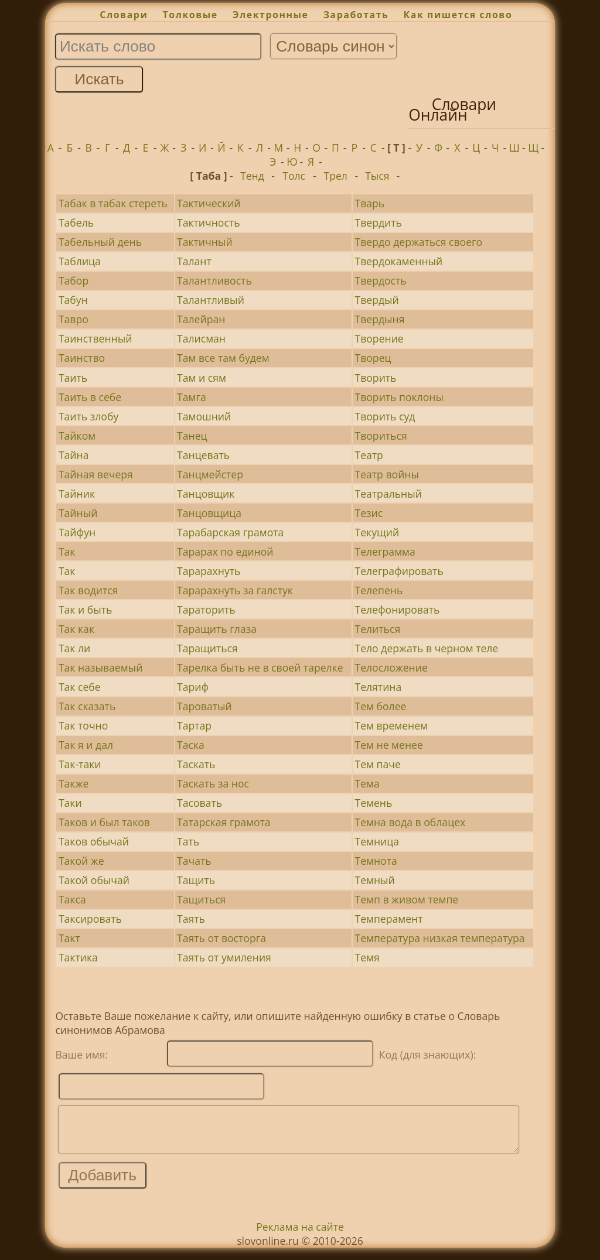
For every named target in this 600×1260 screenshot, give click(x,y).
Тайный (78, 513)
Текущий (376, 532)
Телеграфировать (398, 571)
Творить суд (384, 416)
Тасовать (199, 803)
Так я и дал (86, 745)
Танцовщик (205, 494)
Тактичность (208, 222)
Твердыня (379, 319)
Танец (192, 436)
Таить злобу (88, 416)
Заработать (356, 14)
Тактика (78, 957)
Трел (335, 176)
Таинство (82, 358)
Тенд (252, 176)
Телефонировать (396, 609)
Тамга (191, 397)
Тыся (377, 176)
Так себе (80, 687)
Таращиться (207, 648)
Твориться (380, 436)
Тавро (73, 319)
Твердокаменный (398, 261)
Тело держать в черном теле (426, 648)
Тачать (194, 861)
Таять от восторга (221, 938)
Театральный (387, 494)
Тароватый (204, 706)
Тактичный (205, 242)
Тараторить (206, 609)
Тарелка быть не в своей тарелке (260, 667)
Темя (366, 957)
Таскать (196, 764)
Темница (376, 841)
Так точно (83, 725)
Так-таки (80, 764)
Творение (378, 338)
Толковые (190, 14)
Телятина (377, 687)
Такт (69, 938)
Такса (72, 899)
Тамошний (204, 416)
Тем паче (377, 764)
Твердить (377, 222)
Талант (194, 261)
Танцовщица (209, 513)
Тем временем (391, 725)
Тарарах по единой (225, 552)
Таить (73, 378)
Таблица (80, 261)
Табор (73, 280)
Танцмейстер (210, 474)
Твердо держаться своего (418, 242)
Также (73, 783)
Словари (124, 14)
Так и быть (85, 609)
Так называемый (100, 667)
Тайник (77, 494)
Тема (366, 783)
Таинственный (95, 338)
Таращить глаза (217, 629)
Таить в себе (90, 397)
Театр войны (386, 474)
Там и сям (201, 378)
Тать (188, 841)
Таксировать (90, 919)
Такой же (81, 861)
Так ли (74, 648)
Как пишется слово (458, 14)
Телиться (377, 629)
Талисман (201, 338)
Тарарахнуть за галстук (235, 590)
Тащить (196, 880)
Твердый (376, 300)
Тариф (193, 687)
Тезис (368, 513)
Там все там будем (223, 358)
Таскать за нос (213, 783)
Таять (191, 919)
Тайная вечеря (96, 474)
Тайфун (77, 532)
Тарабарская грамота (230, 532)
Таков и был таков (104, 822)
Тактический (208, 203)
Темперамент (388, 919)
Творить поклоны (398, 397)
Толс (293, 176)
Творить (375, 378)
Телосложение (390, 667)
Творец (372, 358)
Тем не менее (388, 745)
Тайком (77, 436)
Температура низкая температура (439, 938)
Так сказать (87, 706)
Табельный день (100, 242)
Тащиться (201, 899)
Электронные (271, 14)
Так (67, 552)
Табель (76, 222)
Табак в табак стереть (113, 203)
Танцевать (203, 455)
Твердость (380, 280)
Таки (70, 803)
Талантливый (210, 300)
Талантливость (214, 280)
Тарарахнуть (208, 571)
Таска (190, 745)
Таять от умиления (224, 957)
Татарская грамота (224, 822)
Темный (374, 880)
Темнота (375, 861)
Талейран (201, 319)
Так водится (88, 590)
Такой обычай (94, 880)
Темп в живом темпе (406, 899)
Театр (368, 455)
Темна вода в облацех (409, 822)
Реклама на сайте (300, 1235)
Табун (73, 300)
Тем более (380, 706)
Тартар (194, 725)
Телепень (378, 590)
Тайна (74, 455)
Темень (373, 803)
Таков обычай (94, 841)
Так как (76, 629)
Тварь (369, 203)
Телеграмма (384, 552)
